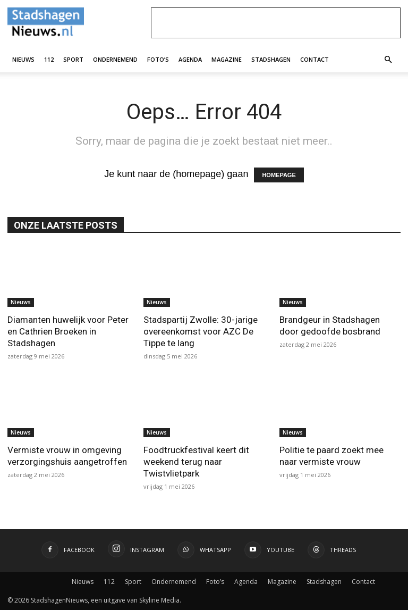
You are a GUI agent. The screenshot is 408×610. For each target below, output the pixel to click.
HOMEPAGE (278, 175)
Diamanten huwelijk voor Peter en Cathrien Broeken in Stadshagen (68, 331)
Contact (314, 59)
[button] (388, 59)
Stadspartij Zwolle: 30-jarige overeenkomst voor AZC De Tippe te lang (200, 331)
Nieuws (23, 59)
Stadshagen (271, 59)
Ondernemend (115, 59)
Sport (73, 59)
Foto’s (158, 59)
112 (49, 59)
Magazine (226, 59)
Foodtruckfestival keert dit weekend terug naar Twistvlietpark (196, 462)
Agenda (190, 59)
